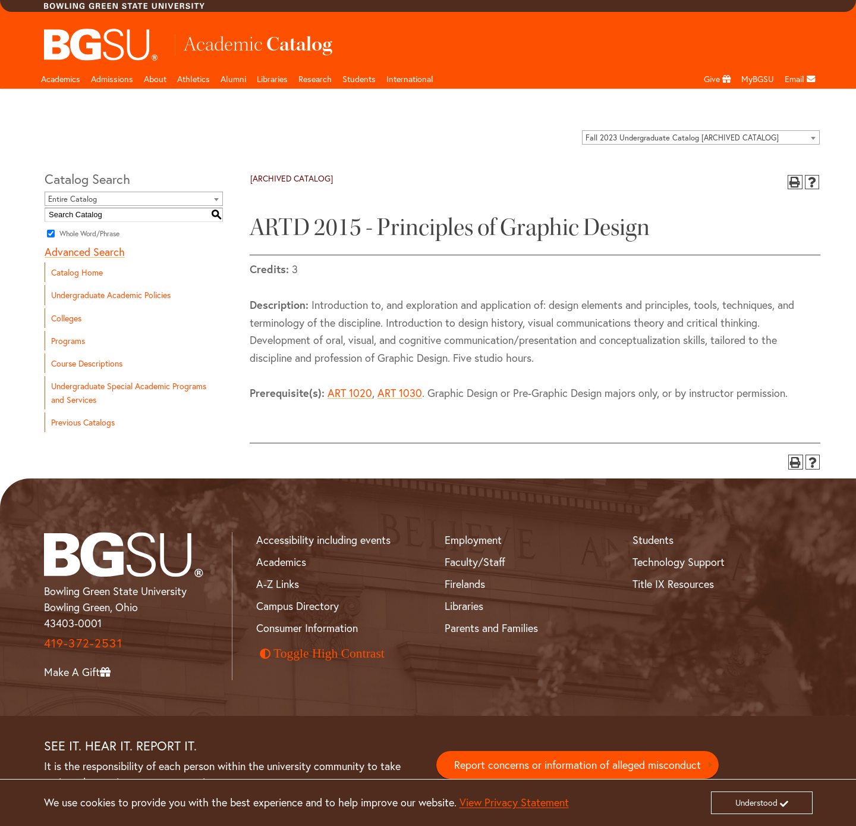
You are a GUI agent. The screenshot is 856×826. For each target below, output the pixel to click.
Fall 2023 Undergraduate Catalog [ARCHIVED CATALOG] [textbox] (682, 138)
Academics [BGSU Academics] (281, 562)
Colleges (66, 318)
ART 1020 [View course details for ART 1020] (350, 393)
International (409, 79)
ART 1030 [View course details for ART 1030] (399, 393)
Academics (60, 79)
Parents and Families (491, 628)
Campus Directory (297, 606)
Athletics (193, 79)
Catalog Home (77, 272)
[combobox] (701, 137)
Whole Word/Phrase (89, 233)
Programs (68, 340)
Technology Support (678, 562)
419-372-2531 (83, 643)
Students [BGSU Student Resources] (653, 540)
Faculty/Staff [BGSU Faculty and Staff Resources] (475, 562)
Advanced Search (85, 252)
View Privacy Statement (514, 802)
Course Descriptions (86, 363)
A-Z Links (277, 584)
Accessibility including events (323, 540)
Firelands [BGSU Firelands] (465, 584)
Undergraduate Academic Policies (111, 295)
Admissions (112, 79)
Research (315, 79)
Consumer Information (307, 628)
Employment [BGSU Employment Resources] (473, 540)
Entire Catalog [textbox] (72, 199)
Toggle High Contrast (322, 653)
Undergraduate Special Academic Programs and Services (128, 392)
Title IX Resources (673, 584)
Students (359, 79)
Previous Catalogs (83, 422)
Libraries (272, 79)
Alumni (233, 79)
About (155, 79)
